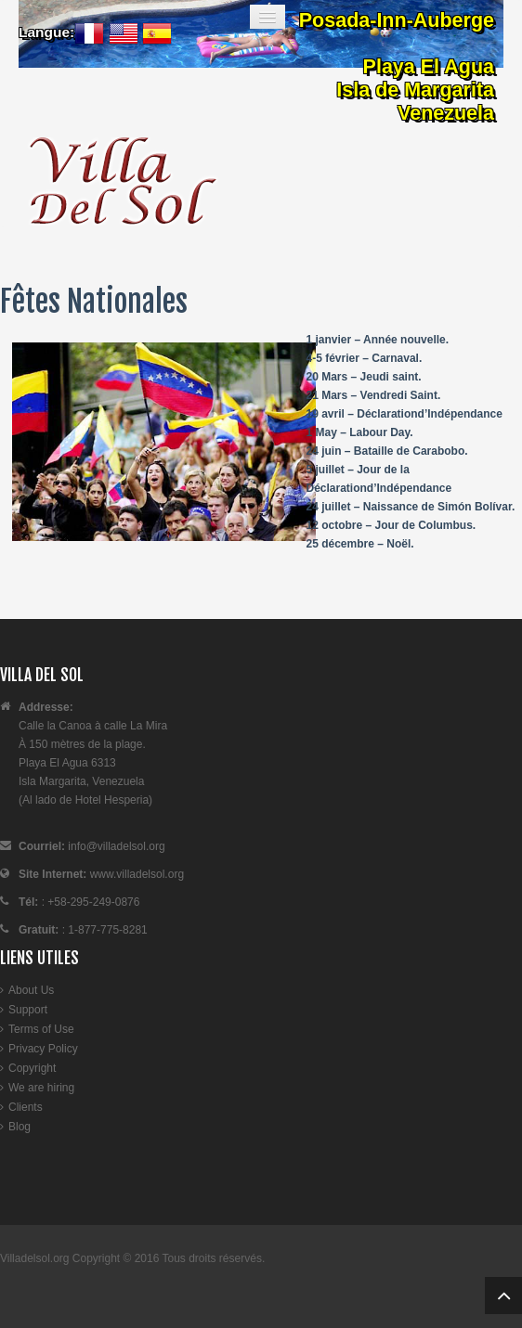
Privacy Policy (43, 1048)
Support (27, 1009)
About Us (31, 990)
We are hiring (41, 1087)
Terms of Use (41, 1029)
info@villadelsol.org (116, 846)
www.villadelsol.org (135, 874)
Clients (25, 1107)
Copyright (32, 1068)
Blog (19, 1126)
